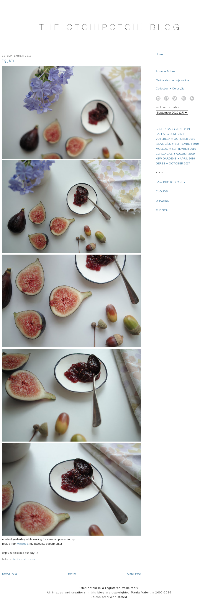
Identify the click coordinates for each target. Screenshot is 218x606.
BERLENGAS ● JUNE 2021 (173, 129)
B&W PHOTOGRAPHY (170, 182)
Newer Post (9, 573)
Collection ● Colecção (170, 88)
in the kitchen (24, 559)
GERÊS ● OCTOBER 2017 (173, 163)
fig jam (8, 60)
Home (72, 573)
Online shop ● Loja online (172, 80)
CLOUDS (162, 191)
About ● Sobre (165, 71)
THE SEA (162, 210)
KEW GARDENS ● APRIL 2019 (175, 158)
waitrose (22, 543)
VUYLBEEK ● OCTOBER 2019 (175, 138)
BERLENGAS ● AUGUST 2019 (175, 153)
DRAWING (162, 200)
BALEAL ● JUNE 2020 (170, 134)
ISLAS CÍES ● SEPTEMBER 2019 (177, 143)
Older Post (134, 573)
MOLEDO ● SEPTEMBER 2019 (176, 148)
